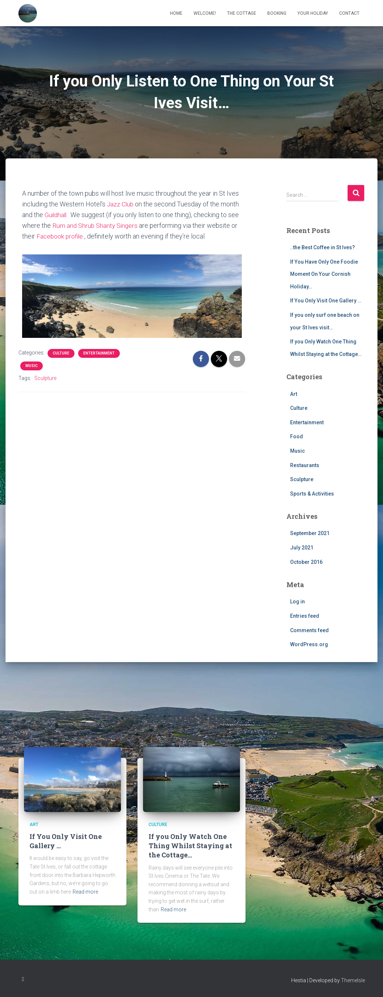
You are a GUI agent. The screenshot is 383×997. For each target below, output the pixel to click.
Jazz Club (121, 204)
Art (293, 394)
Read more (85, 892)
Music (31, 366)
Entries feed (304, 616)
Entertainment (99, 353)
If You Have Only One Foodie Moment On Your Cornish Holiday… (324, 274)
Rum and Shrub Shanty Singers (95, 225)
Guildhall (57, 215)
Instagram (23, 979)
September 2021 (310, 533)
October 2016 (306, 562)
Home (176, 13)
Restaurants (304, 465)
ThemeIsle (353, 980)
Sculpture (45, 378)
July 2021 (301, 548)
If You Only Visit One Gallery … (325, 301)
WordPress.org (309, 644)
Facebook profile (60, 236)
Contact (349, 13)
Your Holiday (312, 13)
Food (296, 436)
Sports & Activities (312, 494)
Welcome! (205, 13)
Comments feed (309, 630)
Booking (276, 13)
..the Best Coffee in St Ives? (322, 247)
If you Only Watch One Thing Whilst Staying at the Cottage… (190, 845)
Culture (61, 353)
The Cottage (241, 13)
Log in (297, 601)
